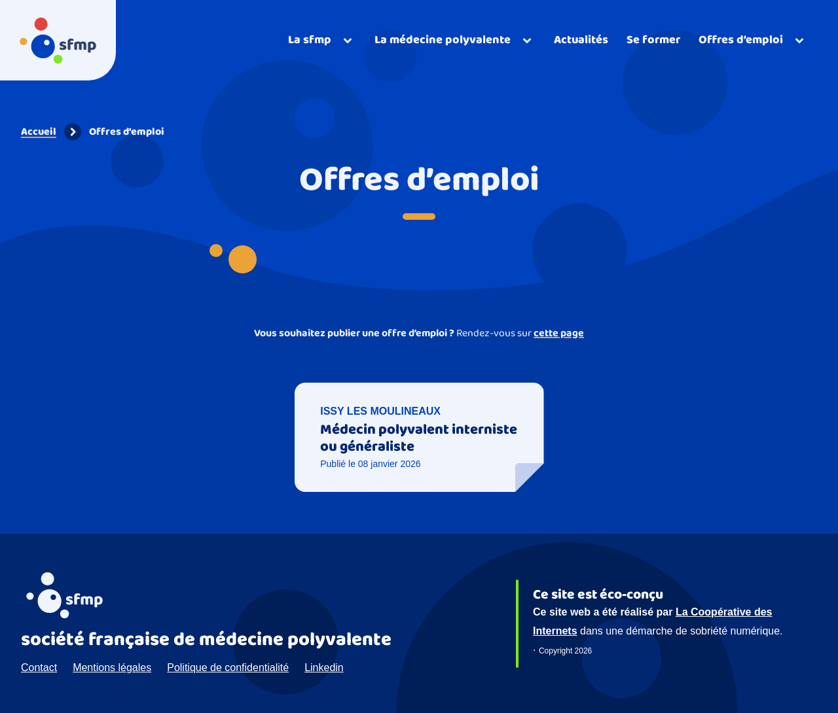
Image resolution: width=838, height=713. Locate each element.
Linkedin (324, 667)
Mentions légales (112, 667)
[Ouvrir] (322, 40)
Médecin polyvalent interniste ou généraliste (418, 438)
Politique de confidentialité (228, 667)
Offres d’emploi (126, 132)
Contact (39, 667)
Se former (653, 40)
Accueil (38, 132)
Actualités (581, 40)
